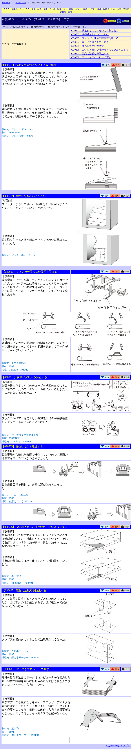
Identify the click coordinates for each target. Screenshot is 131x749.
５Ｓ (27, 9)
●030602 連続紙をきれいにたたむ (90, 34)
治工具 (52, 9)
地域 (119, 9)
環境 (71, 9)
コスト (78, 9)
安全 (33, 9)
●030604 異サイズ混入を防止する (90, 42)
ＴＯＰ (7, 9)
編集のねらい (18, 9)
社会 (113, 9)
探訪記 (126, 9)
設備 (59, 9)
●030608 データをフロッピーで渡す (90, 57)
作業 (45, 9)
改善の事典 (6, 3)
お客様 (106, 9)
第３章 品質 (21, 3)
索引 (70, 12)
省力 (65, 9)
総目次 (63, 12)
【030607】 (24, 590)
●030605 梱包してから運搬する (88, 46)
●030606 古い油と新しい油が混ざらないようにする (99, 49)
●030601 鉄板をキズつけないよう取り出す (94, 30)
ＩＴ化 (92, 9)
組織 (99, 9)
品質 (39, 9)
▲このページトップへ (118, 745)
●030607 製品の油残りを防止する (90, 53)
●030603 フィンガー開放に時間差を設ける (94, 38)
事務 (85, 9)
